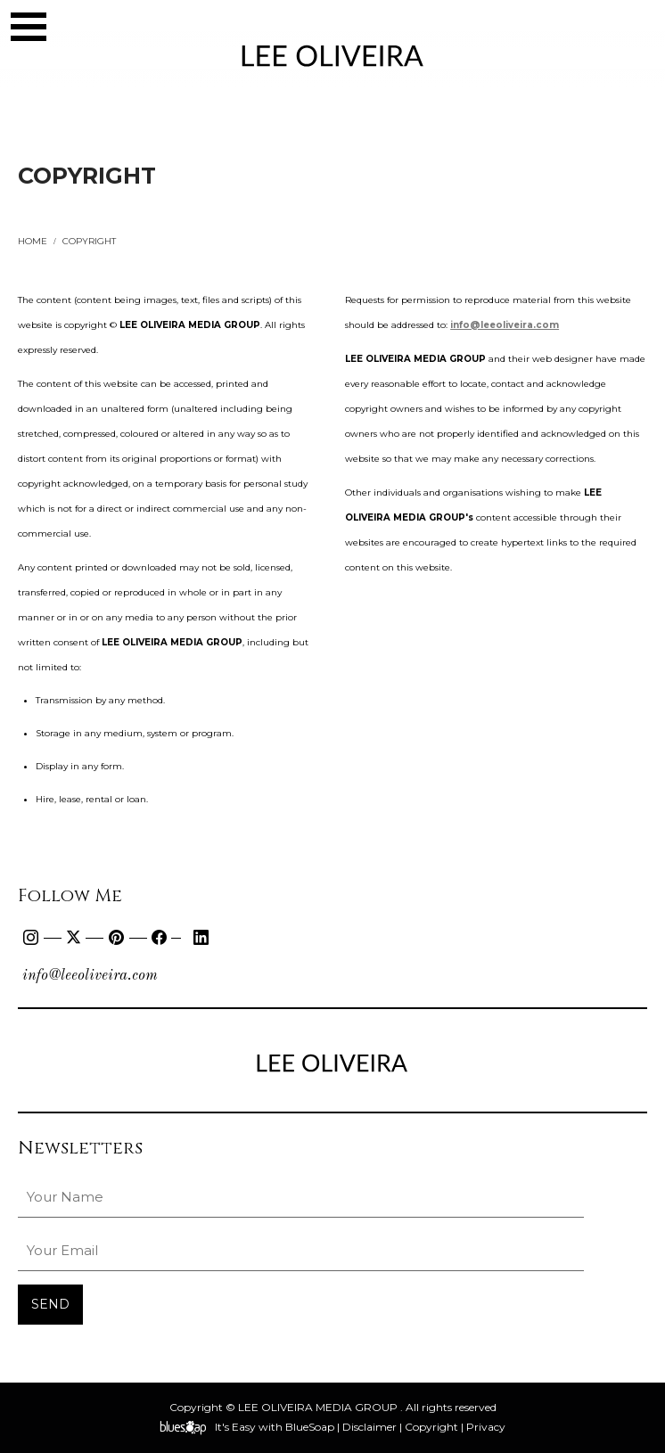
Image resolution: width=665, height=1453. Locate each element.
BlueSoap (309, 1426)
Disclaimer (369, 1426)
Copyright (431, 1426)
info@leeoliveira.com (90, 975)
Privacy (485, 1426)
